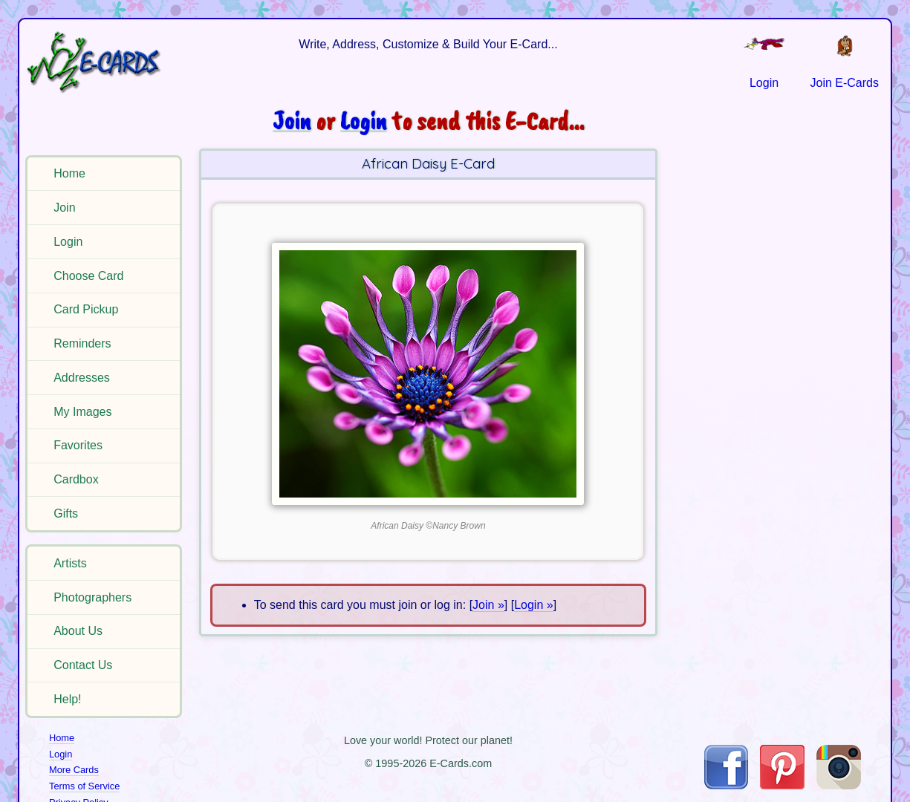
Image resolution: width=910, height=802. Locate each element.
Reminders (82, 343)
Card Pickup (85, 309)
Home (69, 173)
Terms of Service (84, 786)
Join (64, 207)
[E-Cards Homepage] (105, 62)
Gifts (65, 513)
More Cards (74, 769)
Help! (67, 699)
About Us (78, 631)
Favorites (78, 445)
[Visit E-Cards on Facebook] (726, 785)
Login (67, 241)
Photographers (92, 597)
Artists (69, 563)
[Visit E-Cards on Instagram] (838, 785)
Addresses (81, 377)
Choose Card (88, 276)
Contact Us (82, 665)
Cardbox (75, 479)
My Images (82, 411)
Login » (533, 605)
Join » (488, 605)
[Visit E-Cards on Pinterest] (782, 785)
